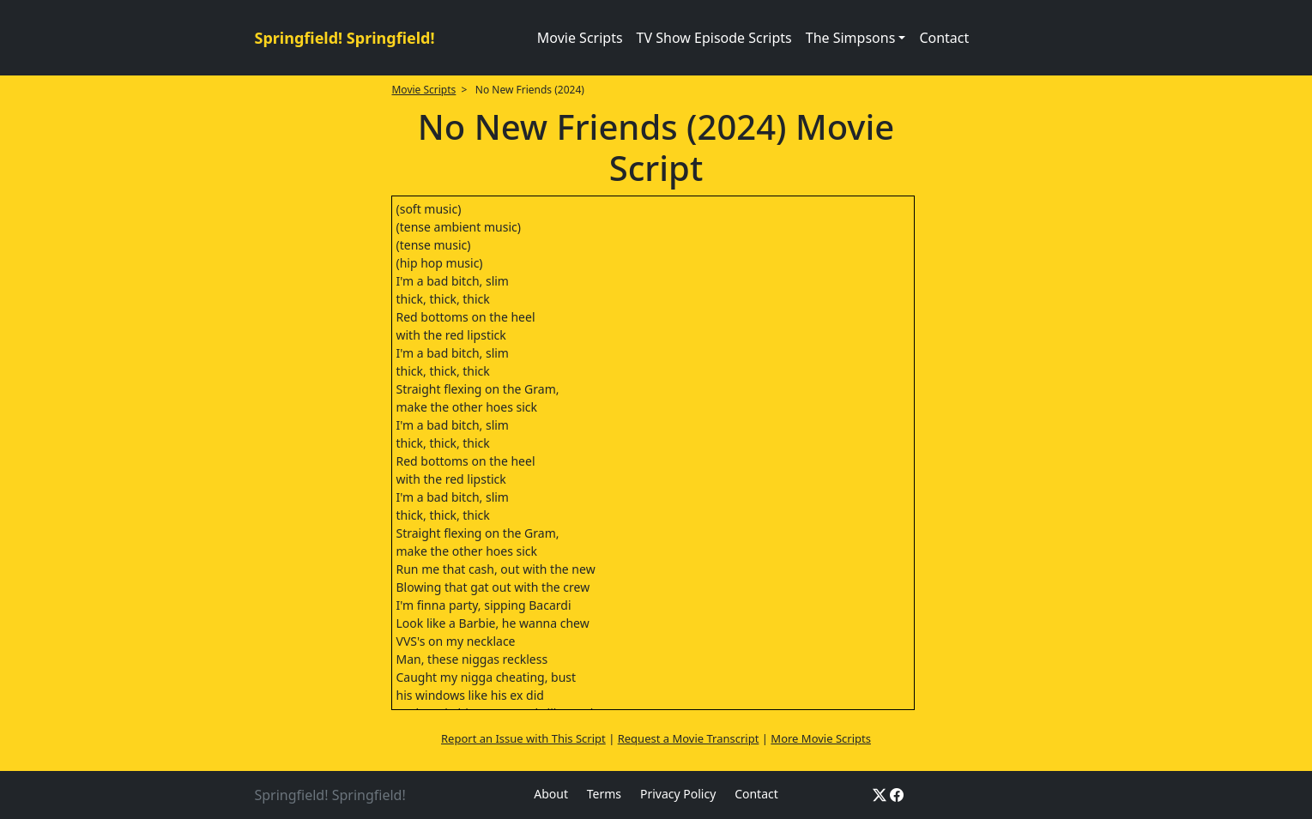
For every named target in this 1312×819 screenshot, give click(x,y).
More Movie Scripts (821, 738)
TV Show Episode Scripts (714, 37)
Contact (944, 37)
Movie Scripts (580, 37)
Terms (604, 794)
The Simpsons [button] (851, 37)
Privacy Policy (678, 794)
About (551, 794)
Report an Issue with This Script (523, 738)
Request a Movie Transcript (688, 738)
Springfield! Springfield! (345, 37)
